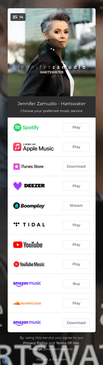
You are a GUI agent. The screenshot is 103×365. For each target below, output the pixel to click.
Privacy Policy (35, 343)
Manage (36, 349)
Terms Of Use (67, 343)
